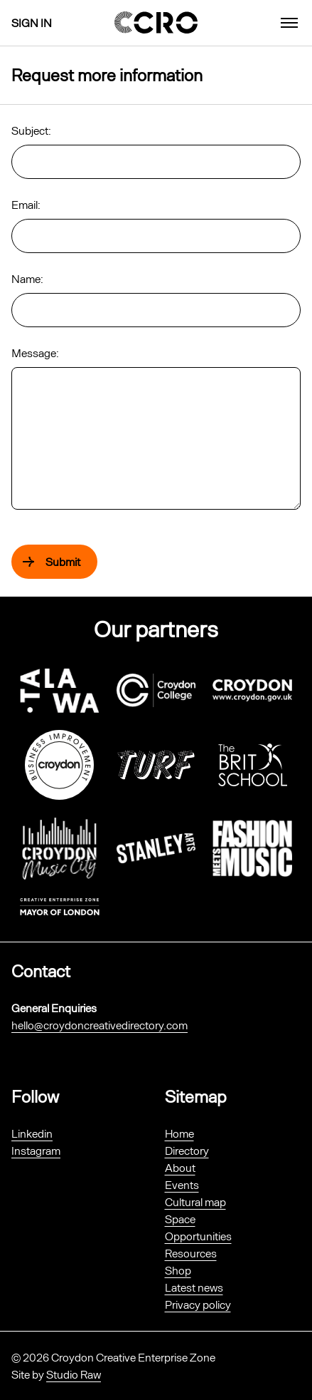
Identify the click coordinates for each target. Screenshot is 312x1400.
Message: (35, 352)
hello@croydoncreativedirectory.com (99, 1024)
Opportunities (198, 1235)
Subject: (31, 130)
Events (182, 1184)
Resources (191, 1253)
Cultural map (195, 1201)
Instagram (35, 1150)
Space (180, 1218)
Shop (178, 1270)
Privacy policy (198, 1304)
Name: (27, 278)
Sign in (31, 22)
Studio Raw (73, 1374)
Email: (26, 204)
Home (179, 1133)
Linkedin (32, 1133)
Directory (187, 1150)
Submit (62, 561)
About (180, 1167)
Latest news (194, 1287)
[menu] (289, 23)
